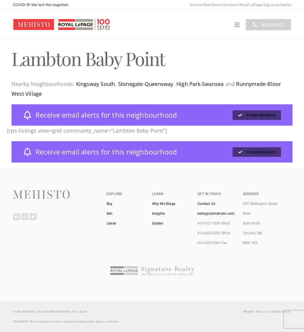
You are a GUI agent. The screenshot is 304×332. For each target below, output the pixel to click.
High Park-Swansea (200, 83)
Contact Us (206, 204)
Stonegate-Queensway (145, 83)
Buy (110, 204)
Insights (158, 214)
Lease (111, 223)
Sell (109, 214)
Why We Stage (163, 204)
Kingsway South (95, 83)
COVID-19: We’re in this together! (41, 5)
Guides (157, 223)
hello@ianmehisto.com (216, 214)
